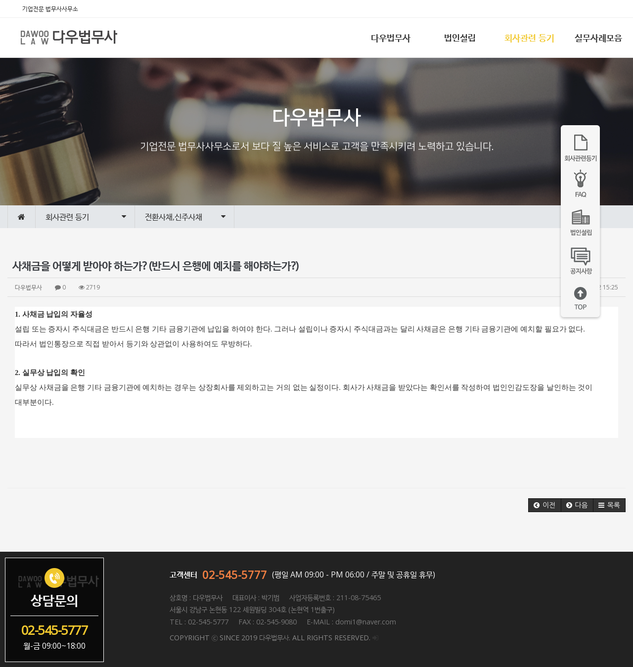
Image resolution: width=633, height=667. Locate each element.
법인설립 (460, 38)
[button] (544, 505)
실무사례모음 (598, 38)
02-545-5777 (234, 574)
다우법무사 (390, 38)
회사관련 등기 (529, 38)
